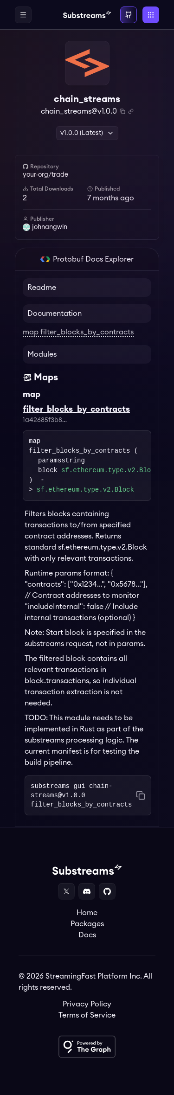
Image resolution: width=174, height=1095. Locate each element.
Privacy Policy (87, 1004)
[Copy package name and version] (122, 111)
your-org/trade (45, 175)
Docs (87, 935)
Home (87, 912)
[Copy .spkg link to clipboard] (131, 111)
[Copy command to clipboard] (140, 795)
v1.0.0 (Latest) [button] (87, 133)
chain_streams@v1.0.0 (79, 111)
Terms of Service (87, 1015)
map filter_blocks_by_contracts (78, 332)
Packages (87, 924)
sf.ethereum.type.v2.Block (110, 470)
